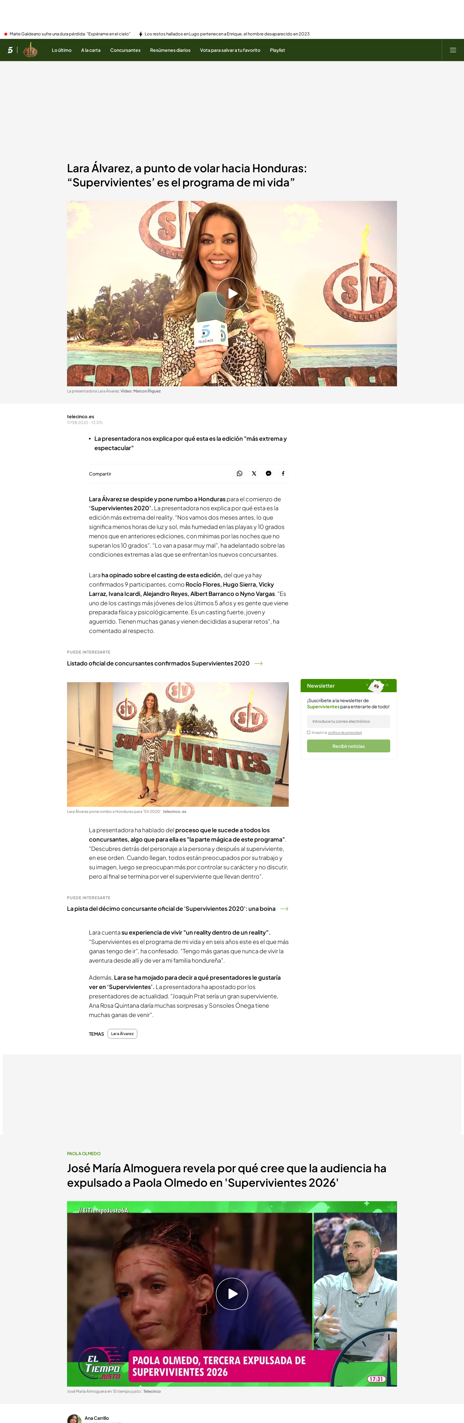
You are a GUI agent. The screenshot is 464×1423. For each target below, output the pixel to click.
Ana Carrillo (97, 1418)
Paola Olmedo (84, 1153)
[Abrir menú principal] (453, 50)
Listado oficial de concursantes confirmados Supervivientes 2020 (164, 663)
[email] (348, 721)
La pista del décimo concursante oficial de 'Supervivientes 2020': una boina (177, 908)
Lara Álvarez (122, 1034)
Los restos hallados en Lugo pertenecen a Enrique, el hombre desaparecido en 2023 (227, 34)
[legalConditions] (308, 732)
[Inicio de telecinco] (10, 50)
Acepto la (337, 732)
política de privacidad (345, 732)
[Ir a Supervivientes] (30, 50)
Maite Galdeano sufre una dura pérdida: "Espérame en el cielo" (70, 34)
